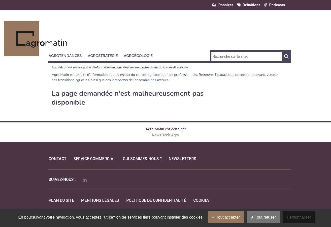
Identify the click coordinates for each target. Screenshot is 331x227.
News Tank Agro (165, 135)
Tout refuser (263, 217)
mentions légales (100, 200)
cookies (201, 200)
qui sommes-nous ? (142, 158)
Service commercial (94, 158)
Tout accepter (226, 217)
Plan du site (61, 200)
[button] (67, 55)
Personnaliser (299, 217)
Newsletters (182, 158)
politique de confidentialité (156, 200)
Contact (57, 158)
